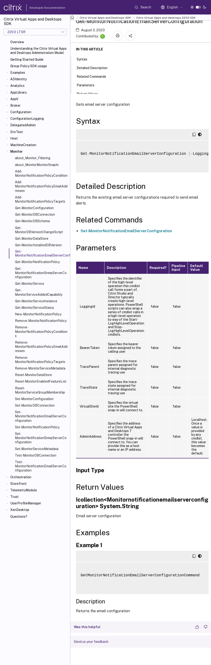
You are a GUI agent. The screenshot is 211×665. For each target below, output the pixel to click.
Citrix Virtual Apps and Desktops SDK (105, 17)
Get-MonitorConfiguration (34, 208)
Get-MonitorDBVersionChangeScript (39, 230)
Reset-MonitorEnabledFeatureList (40, 381)
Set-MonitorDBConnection (35, 405)
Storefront (18, 484)
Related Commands (94, 76)
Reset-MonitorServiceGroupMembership (40, 390)
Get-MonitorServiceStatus (34, 308)
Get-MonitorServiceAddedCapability (38, 292)
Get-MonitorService (29, 283)
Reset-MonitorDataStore (33, 375)
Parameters (88, 84)
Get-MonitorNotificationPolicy (37, 262)
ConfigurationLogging (27, 118)
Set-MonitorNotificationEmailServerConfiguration (40, 416)
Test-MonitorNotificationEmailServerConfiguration (40, 466)
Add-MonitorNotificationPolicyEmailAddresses (41, 186)
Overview (17, 42)
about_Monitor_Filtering (32, 158)
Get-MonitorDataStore (31, 238)
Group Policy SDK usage (28, 66)
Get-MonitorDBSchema (32, 221)
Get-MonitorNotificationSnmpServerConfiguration (41, 273)
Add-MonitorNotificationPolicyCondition (41, 173)
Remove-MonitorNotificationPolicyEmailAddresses (41, 347)
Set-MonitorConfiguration (34, 399)
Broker (15, 105)
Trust (14, 497)
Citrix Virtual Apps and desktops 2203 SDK (166, 17)
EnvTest (16, 132)
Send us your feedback (91, 642)
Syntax (85, 58)
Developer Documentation (39, 7)
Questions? (18, 516)
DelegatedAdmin (23, 125)
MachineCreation (23, 145)
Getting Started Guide (26, 59)
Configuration (20, 112)
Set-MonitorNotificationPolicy (37, 427)
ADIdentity (18, 79)
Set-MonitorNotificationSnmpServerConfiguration (41, 438)
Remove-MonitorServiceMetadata (40, 368)
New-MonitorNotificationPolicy (38, 314)
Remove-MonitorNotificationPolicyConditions (41, 331)
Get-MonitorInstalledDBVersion (38, 245)
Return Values (90, 93)
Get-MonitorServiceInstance (36, 301)
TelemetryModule (23, 490)
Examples (17, 72)
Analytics (17, 86)
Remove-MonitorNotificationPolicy (41, 321)
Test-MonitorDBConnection (35, 455)
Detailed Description (95, 67)
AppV (14, 99)
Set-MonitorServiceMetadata (36, 449)
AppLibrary (18, 92)
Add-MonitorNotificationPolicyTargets (40, 199)
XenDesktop (19, 510)
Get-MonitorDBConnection (35, 214)
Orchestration (20, 477)
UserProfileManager (25, 503)
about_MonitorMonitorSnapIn (37, 165)
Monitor (16, 151)
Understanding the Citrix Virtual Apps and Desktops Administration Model (38, 51)
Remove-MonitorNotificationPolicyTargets (40, 360)
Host (14, 138)
